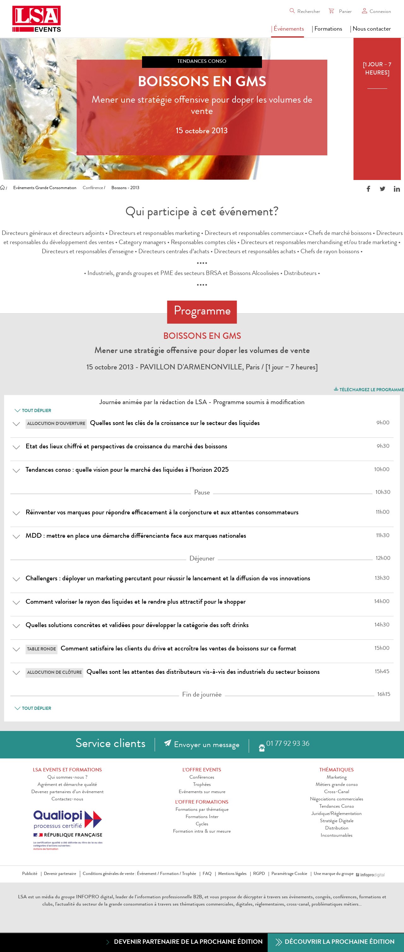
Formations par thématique (202, 809)
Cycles (202, 824)
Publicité (29, 874)
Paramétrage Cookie (289, 874)
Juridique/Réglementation (337, 814)
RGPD (259, 874)
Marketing (337, 777)
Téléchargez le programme (368, 389)
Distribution (336, 828)
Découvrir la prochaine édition (335, 943)
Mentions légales (232, 874)
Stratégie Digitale (337, 821)
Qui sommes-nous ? (67, 777)
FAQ (207, 874)
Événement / (148, 874)
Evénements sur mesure (202, 792)
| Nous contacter (370, 29)
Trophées (202, 784)
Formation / (170, 874)
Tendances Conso (336, 806)
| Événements (287, 29)
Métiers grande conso (337, 784)
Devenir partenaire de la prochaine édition (183, 942)
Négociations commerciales (336, 799)
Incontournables (337, 835)
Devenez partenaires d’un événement (67, 792)
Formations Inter (202, 817)
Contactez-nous (67, 799)
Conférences (201, 777)
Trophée (189, 874)
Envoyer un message (207, 745)
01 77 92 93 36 (287, 744)
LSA (22, 897)
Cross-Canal (336, 792)
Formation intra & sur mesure (202, 831)
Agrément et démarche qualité (67, 784)
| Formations (327, 29)
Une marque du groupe (335, 874)
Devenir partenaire (60, 874)
